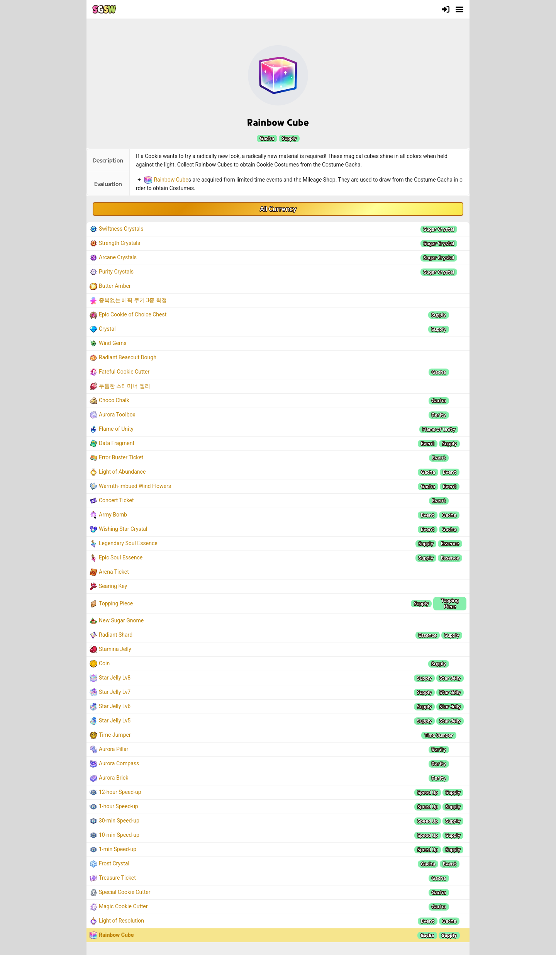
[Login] (445, 9)
